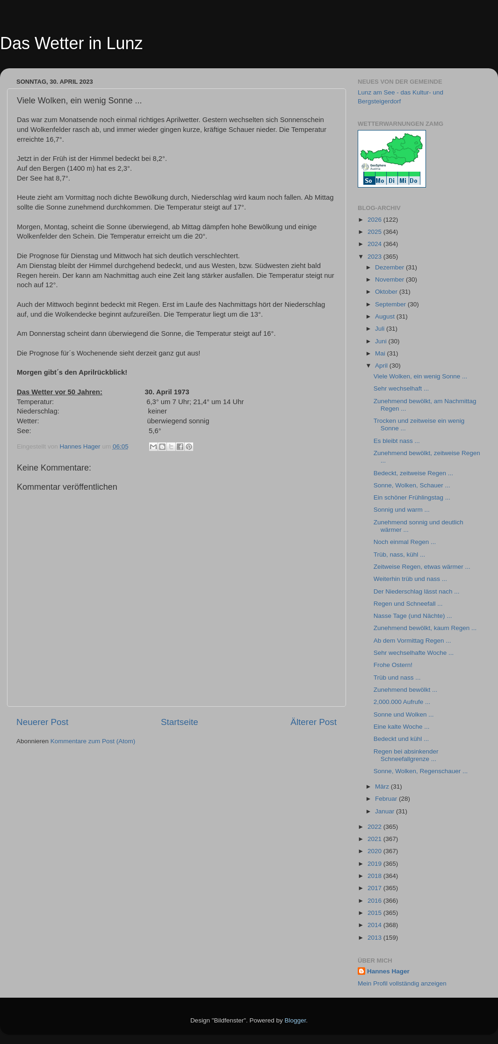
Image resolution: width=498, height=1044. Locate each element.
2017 (375, 888)
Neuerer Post (42, 722)
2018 (375, 875)
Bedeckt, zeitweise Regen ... (413, 473)
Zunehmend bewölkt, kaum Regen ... (425, 627)
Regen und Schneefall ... (408, 603)
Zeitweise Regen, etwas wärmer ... (422, 566)
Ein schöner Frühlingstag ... (412, 497)
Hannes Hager (388, 971)
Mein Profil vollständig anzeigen (402, 983)
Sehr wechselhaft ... (401, 388)
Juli (380, 328)
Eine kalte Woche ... (402, 726)
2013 (375, 937)
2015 (375, 912)
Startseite (179, 722)
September (391, 304)
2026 (375, 219)
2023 (375, 256)
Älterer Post (313, 722)
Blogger (295, 1020)
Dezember (390, 267)
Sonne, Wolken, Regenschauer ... (421, 771)
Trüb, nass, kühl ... (400, 554)
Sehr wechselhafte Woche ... (414, 652)
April (382, 365)
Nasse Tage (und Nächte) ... (413, 615)
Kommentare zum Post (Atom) (93, 741)
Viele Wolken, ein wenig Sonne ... (421, 376)
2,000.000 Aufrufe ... (402, 701)
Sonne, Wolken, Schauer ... (412, 485)
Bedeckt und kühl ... (401, 738)
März (383, 786)
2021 (375, 838)
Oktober (387, 291)
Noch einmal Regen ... (405, 541)
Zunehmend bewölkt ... (406, 689)
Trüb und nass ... (397, 677)
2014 (375, 924)
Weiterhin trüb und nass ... (410, 578)
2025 (375, 231)
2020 (375, 851)
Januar (385, 811)
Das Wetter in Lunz (71, 43)
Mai (381, 353)
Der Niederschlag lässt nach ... (417, 591)
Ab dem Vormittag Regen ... (412, 640)
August (386, 316)
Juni (382, 341)
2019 (375, 863)
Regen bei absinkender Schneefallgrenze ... (406, 755)
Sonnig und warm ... (402, 509)
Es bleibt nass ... (397, 440)
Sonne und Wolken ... (404, 714)
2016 (375, 900)
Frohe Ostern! (393, 664)
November (390, 279)
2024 (375, 243)
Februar (387, 798)
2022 (375, 826)
